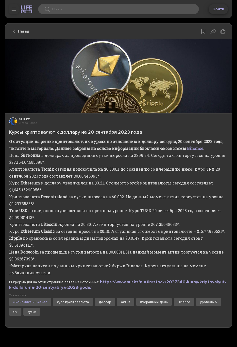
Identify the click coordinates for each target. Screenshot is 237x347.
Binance (195, 148)
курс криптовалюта (73, 302)
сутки (31, 312)
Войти (218, 9)
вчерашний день (154, 302)
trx (15, 312)
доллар (105, 302)
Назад (19, 31)
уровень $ (208, 302)
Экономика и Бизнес (30, 302)
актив (125, 302)
